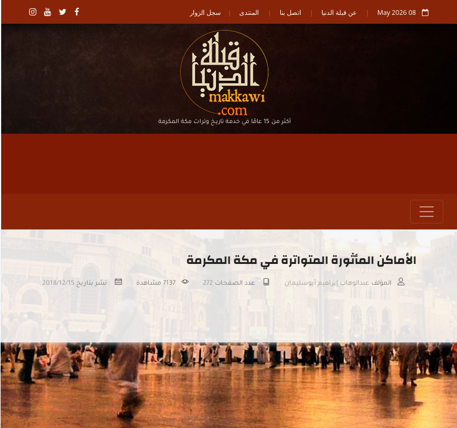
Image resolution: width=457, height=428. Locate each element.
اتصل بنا (290, 12)
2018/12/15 (58, 283)
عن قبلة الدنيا (338, 12)
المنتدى (248, 12)
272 (207, 283)
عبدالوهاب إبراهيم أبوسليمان (326, 283)
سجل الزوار (204, 12)
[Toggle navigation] (426, 212)
